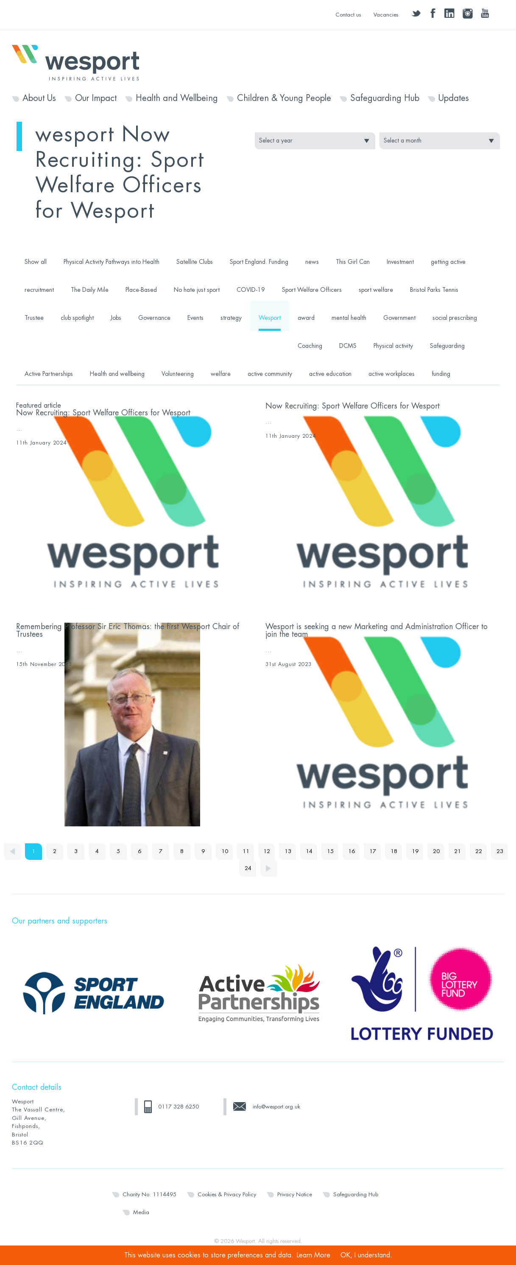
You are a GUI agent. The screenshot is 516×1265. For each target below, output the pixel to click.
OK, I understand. (366, 1255)
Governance (154, 318)
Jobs (116, 318)
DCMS (348, 346)
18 (394, 851)
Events (195, 318)
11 (246, 851)
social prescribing (454, 318)
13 (288, 851)
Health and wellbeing (117, 374)
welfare (221, 374)
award (306, 318)
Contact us (348, 14)
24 (248, 868)
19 (415, 851)
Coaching (310, 346)
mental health (349, 318)
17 (373, 851)
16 (352, 851)
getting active (448, 262)
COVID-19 (251, 290)
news (312, 262)
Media (141, 1212)
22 (479, 851)
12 (267, 851)
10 (224, 851)
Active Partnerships (49, 374)
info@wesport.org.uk (276, 1106)
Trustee (34, 318)
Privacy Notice (294, 1194)
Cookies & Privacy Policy (227, 1194)
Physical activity (393, 346)
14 (309, 851)
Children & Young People (284, 98)
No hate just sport (197, 290)
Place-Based (141, 290)
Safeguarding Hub (384, 98)
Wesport (80, 62)
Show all (36, 262)
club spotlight (77, 318)
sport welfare (376, 290)
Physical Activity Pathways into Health (111, 262)
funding (441, 374)
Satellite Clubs (194, 262)
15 (330, 851)
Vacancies (386, 14)
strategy (231, 318)
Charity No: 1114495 (149, 1194)
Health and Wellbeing (177, 98)
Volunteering (178, 374)
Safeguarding (447, 346)
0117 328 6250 (178, 1106)
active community (270, 374)
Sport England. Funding (259, 262)
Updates (453, 98)
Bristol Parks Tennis (434, 290)
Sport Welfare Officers (312, 290)
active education (330, 374)
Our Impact (96, 98)
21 (458, 851)
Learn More (313, 1255)
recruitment (39, 290)
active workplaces (391, 374)
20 (436, 851)
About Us (39, 98)
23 (500, 851)
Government (399, 318)
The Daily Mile (90, 290)
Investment (400, 262)
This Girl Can (353, 262)
